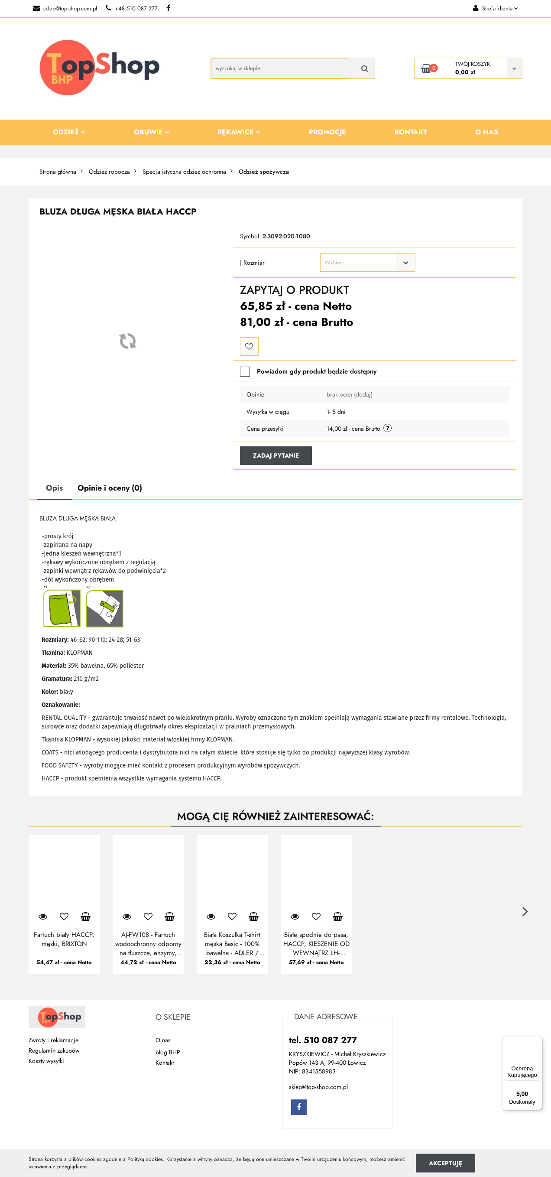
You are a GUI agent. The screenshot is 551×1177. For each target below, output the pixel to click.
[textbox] (360, 262)
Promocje (327, 132)
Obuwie (151, 132)
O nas (486, 132)
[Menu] (537, 1042)
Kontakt (411, 132)
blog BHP (168, 1052)
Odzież (69, 132)
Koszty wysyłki (46, 1061)
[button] (173, 1017)
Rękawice (238, 132)
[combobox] (367, 262)
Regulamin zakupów (54, 1050)
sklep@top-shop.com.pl (65, 8)
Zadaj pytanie (276, 455)
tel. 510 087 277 (323, 1040)
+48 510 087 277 (132, 8)
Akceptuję (445, 1162)
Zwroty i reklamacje (53, 1040)
